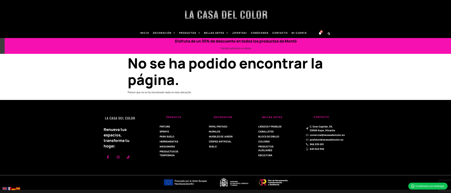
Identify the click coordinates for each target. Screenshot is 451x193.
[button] (329, 33)
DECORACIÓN (164, 33)
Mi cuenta (299, 32)
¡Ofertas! (239, 32)
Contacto (280, 32)
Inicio (144, 32)
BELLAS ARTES (216, 33)
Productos (189, 33)
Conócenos (260, 32)
